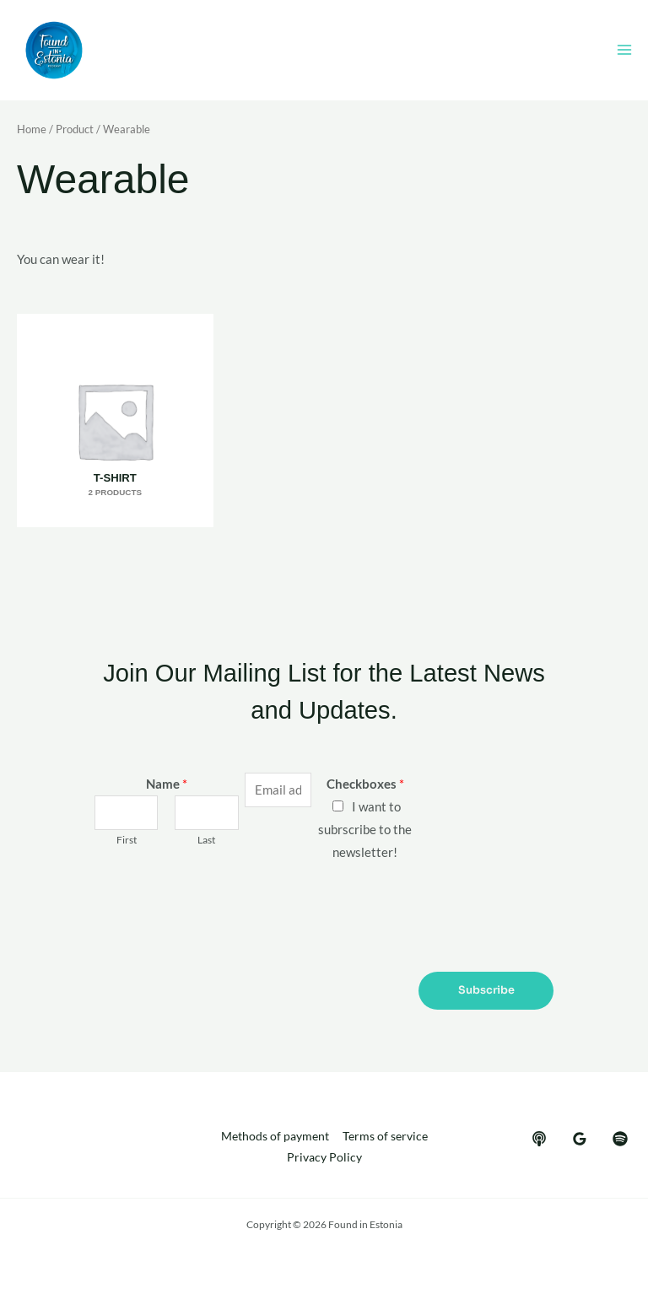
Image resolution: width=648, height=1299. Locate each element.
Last (206, 839)
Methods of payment (275, 1135)
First (126, 839)
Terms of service (385, 1135)
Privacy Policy (324, 1156)
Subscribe (486, 989)
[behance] (539, 1137)
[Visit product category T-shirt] (113, 421)
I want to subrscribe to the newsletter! (365, 829)
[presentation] (222, 913)
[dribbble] (620, 1137)
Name (166, 783)
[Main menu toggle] (624, 51)
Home (31, 130)
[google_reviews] (579, 1137)
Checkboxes (365, 783)
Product (75, 130)
